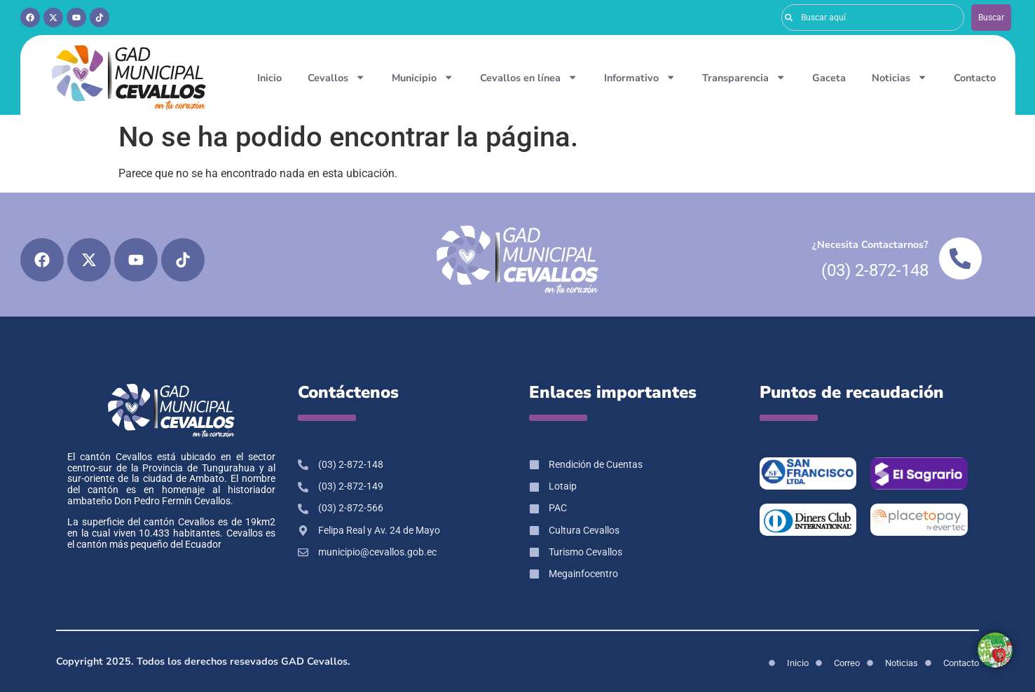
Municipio (422, 77)
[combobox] (872, 17)
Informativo (640, 77)
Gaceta (829, 78)
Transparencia (744, 77)
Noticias (899, 77)
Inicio (269, 78)
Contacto (975, 78)
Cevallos (336, 77)
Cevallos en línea (528, 77)
